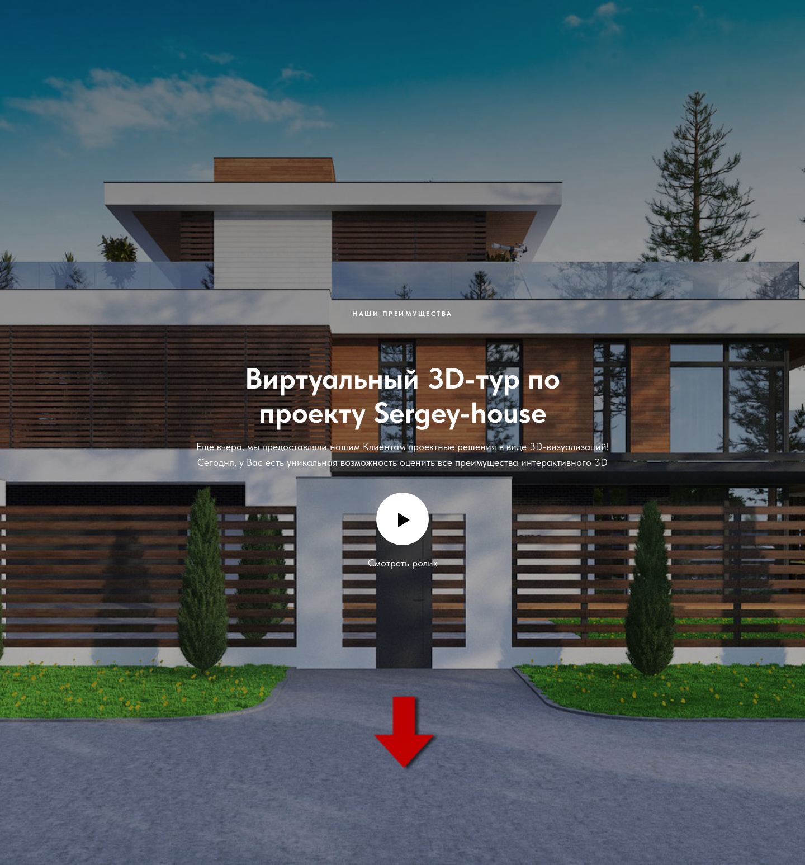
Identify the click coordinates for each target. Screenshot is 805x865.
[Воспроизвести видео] (402, 519)
